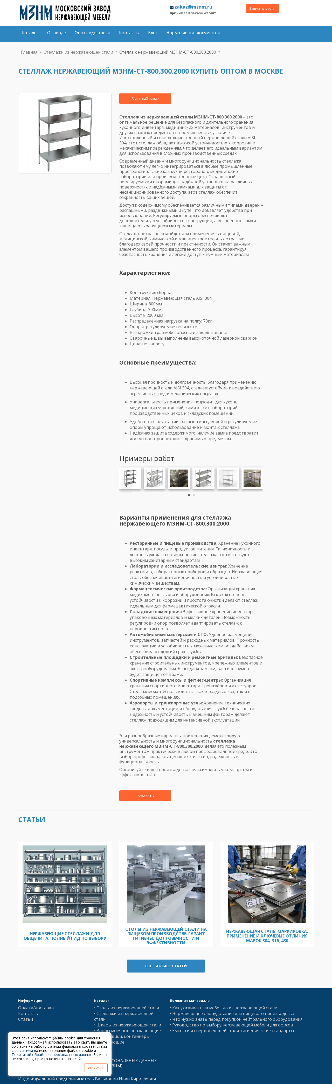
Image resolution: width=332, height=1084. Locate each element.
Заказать (145, 795)
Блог (152, 33)
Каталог (30, 33)
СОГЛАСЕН (96, 1068)
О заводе (56, 33)
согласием (24, 1050)
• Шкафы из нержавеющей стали (127, 1025)
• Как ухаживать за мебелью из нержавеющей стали (223, 1008)
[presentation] (126, 485)
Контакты (129, 33)
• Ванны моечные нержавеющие (127, 1030)
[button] (189, 495)
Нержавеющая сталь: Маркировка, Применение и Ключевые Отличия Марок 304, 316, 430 (267, 935)
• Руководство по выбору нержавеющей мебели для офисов (231, 1025)
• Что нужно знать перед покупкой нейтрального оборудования (236, 1019)
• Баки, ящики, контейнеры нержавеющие (121, 1039)
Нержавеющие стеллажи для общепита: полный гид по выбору (65, 936)
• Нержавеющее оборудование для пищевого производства (232, 1013)
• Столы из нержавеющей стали (126, 1008)
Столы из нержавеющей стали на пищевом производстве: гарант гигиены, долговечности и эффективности (166, 936)
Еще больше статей (166, 965)
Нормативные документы (193, 33)
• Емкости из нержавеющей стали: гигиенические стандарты (232, 1030)
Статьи (25, 1019)
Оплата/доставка (92, 33)
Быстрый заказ (145, 98)
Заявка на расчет (262, 8)
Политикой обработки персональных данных (52, 1054)
